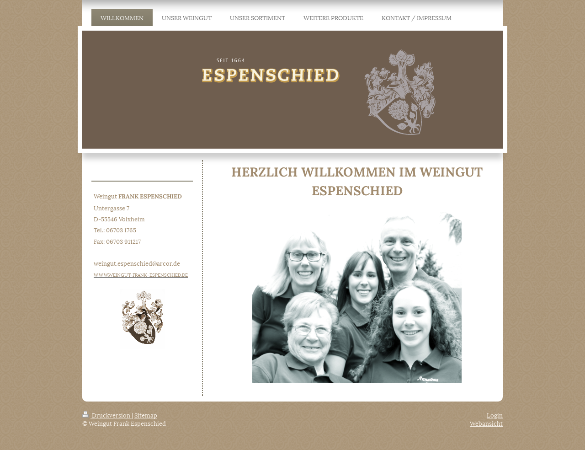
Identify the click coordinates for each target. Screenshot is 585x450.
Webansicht (486, 423)
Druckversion (107, 414)
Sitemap (145, 414)
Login (495, 414)
